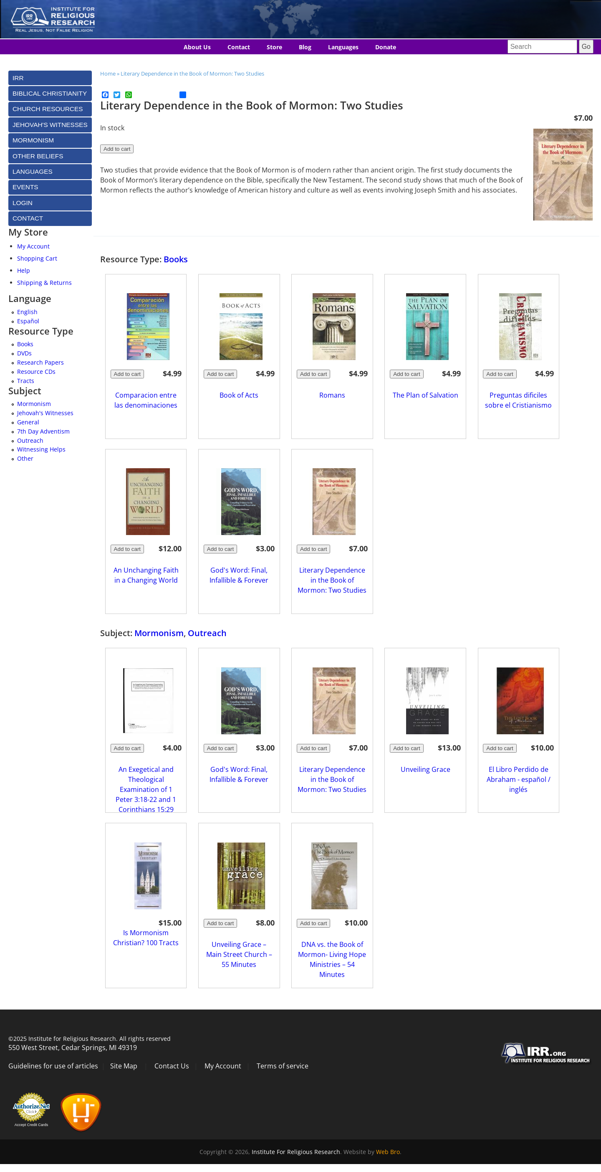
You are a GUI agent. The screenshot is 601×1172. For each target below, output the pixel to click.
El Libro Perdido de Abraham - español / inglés (518, 779)
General (28, 422)
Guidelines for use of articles (53, 1066)
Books (176, 259)
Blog (305, 47)
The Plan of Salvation (425, 395)
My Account (33, 246)
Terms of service (282, 1066)
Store (274, 47)
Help (23, 270)
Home (108, 73)
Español (28, 321)
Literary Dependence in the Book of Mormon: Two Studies (192, 73)
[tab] (50, 78)
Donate (385, 47)
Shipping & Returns (44, 283)
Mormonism (159, 633)
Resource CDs (36, 371)
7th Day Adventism (43, 431)
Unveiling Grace (425, 769)
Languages (343, 47)
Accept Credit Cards (31, 1125)
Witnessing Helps (41, 449)
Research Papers (40, 362)
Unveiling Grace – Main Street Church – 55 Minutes (239, 954)
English (27, 312)
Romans (332, 395)
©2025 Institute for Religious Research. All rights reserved (89, 1039)
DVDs (24, 353)
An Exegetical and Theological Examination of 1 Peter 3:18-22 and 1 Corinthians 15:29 (146, 789)
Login (23, 202)
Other (25, 458)
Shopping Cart (37, 258)
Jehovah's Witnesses (45, 413)
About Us (197, 47)
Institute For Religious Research (296, 1152)
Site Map (123, 1066)
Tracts (25, 381)
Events (25, 186)
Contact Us (171, 1066)
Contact (238, 47)
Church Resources (48, 108)
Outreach (207, 633)
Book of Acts (239, 395)
